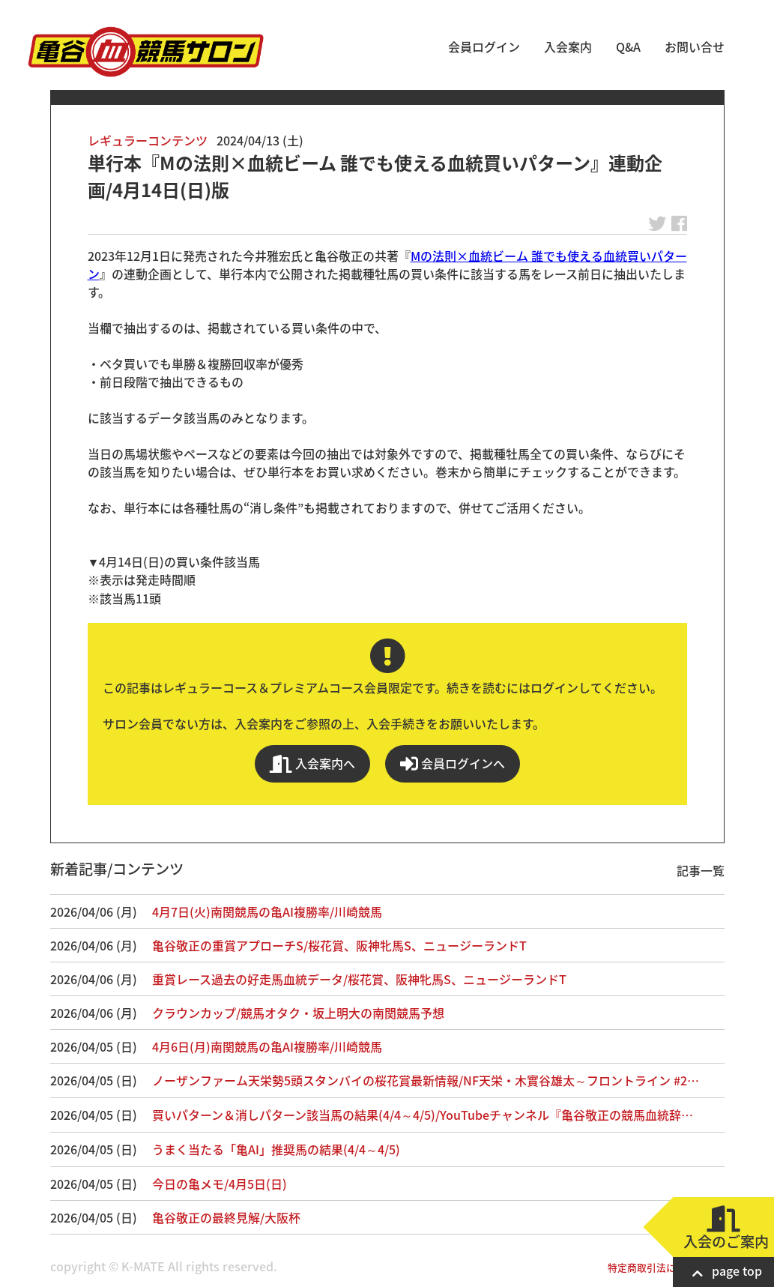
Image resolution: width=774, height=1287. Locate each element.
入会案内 (568, 46)
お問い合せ (695, 46)
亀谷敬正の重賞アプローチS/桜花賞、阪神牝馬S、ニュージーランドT (339, 945)
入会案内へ (312, 763)
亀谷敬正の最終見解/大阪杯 (226, 1217)
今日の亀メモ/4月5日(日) (219, 1184)
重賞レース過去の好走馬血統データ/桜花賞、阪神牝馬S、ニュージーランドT (359, 979)
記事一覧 (701, 870)
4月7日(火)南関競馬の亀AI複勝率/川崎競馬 (267, 911)
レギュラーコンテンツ (148, 140)
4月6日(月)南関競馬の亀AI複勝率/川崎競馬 (267, 1046)
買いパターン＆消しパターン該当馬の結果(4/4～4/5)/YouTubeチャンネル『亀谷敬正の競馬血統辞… (422, 1115)
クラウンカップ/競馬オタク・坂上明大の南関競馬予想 (298, 1013)
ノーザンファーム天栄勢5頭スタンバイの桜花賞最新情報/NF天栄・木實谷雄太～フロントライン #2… (425, 1080)
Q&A (628, 46)
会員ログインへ (452, 763)
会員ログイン (484, 46)
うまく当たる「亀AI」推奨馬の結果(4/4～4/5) (276, 1149)
